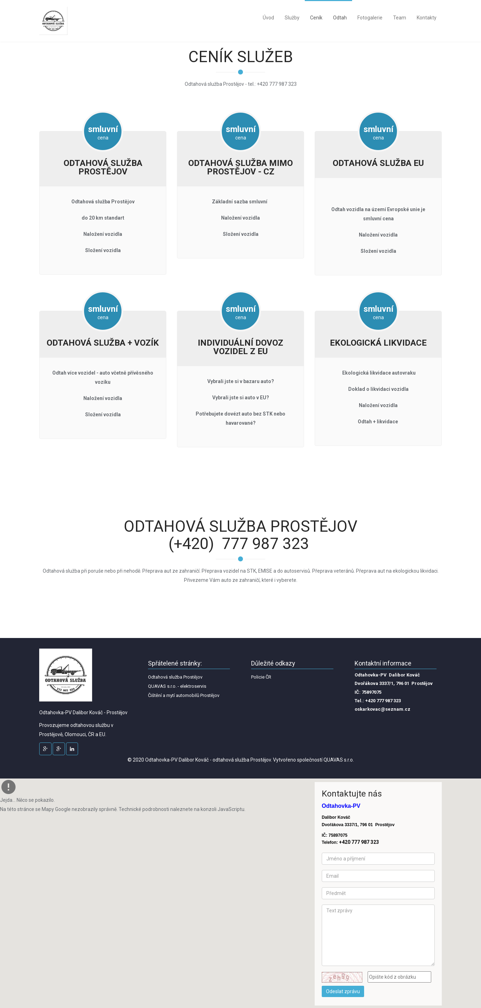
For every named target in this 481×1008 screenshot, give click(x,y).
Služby (292, 17)
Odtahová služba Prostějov (175, 677)
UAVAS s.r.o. (340, 760)
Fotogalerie (369, 17)
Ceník (316, 17)
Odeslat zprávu (343, 991)
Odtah (340, 17)
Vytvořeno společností (298, 760)
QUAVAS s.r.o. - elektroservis (177, 686)
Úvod (268, 17)
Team (399, 17)
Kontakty (427, 17)
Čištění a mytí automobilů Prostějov (183, 695)
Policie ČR (261, 677)
